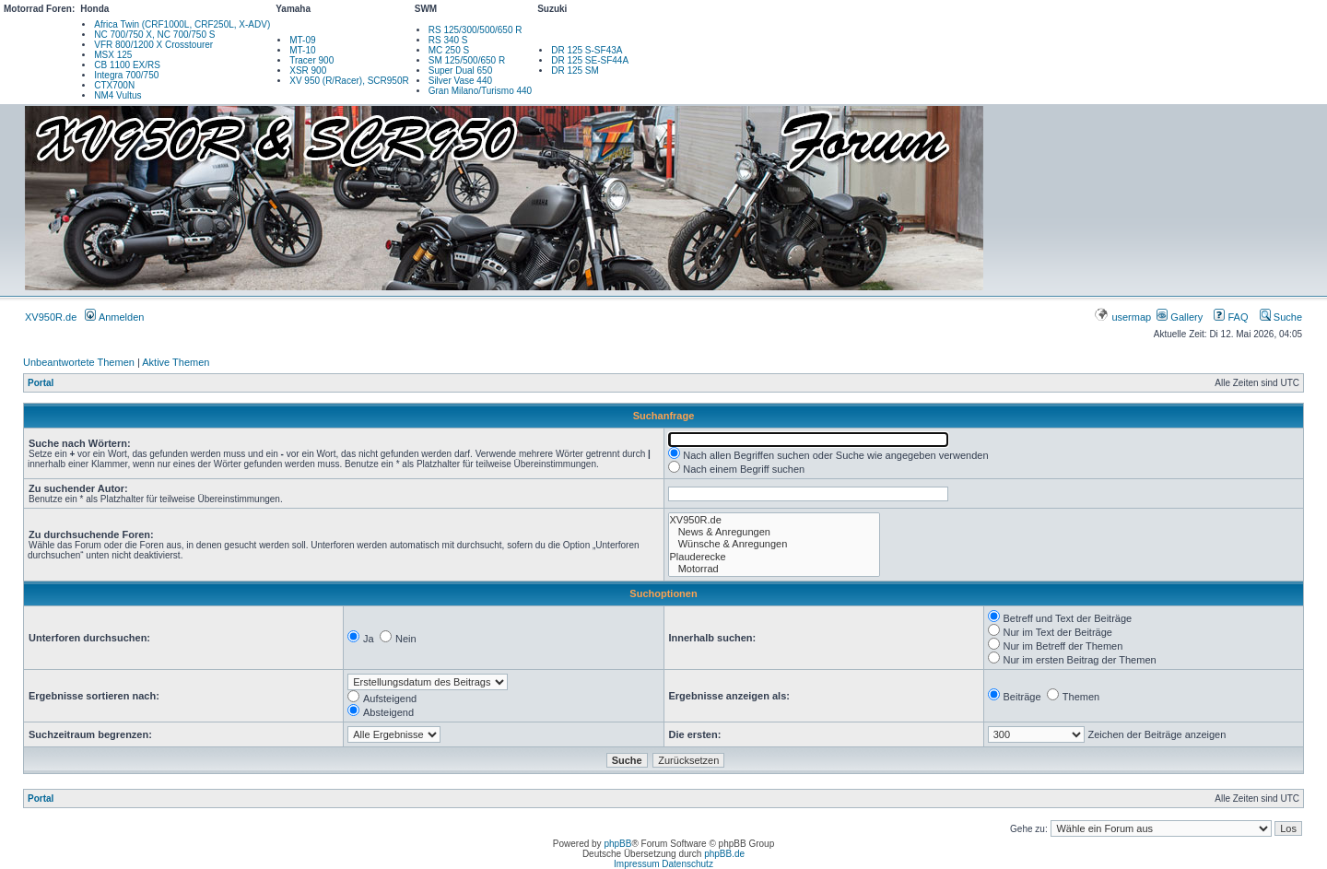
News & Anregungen (774, 532)
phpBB (617, 844)
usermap (1124, 317)
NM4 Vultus (117, 95)
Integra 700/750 (126, 75)
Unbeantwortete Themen (79, 362)
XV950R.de (50, 317)
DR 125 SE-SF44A (589, 60)
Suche (1281, 317)
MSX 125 (113, 55)
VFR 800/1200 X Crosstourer (153, 45)
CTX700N (114, 85)
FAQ (1231, 317)
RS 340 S (448, 40)
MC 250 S (449, 50)
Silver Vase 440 (460, 81)
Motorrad (774, 569)
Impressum (636, 864)
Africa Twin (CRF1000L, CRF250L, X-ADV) (182, 24)
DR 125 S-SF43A (586, 50)
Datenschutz (687, 864)
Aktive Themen (175, 362)
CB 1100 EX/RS (127, 65)
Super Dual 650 (461, 70)
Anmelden (114, 317)
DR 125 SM (575, 70)
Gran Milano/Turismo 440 (480, 91)
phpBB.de (724, 854)
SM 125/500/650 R (467, 60)
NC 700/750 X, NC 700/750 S (154, 34)
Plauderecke (774, 557)
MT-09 (302, 40)
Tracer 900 (311, 60)
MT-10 (302, 50)
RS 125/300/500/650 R (476, 30)
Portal (40, 383)
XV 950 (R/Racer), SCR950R (349, 81)
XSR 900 (307, 70)
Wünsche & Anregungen (774, 544)
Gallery (1180, 317)
